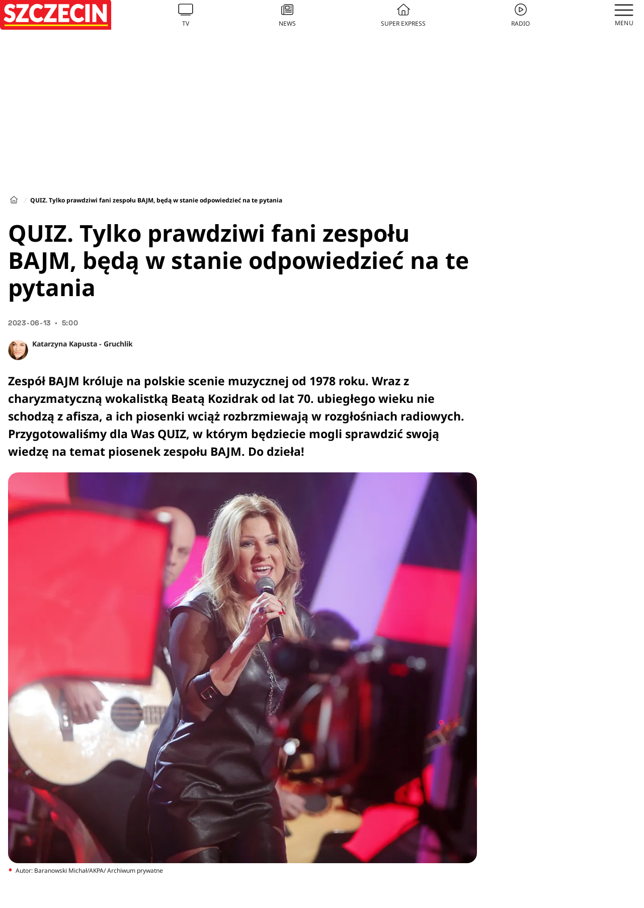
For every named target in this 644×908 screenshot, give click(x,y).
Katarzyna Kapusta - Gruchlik (82, 343)
